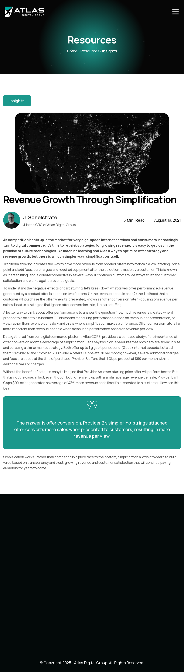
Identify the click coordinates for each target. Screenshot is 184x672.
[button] (175, 12)
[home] (56, 12)
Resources (89, 51)
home (72, 51)
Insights (109, 51)
